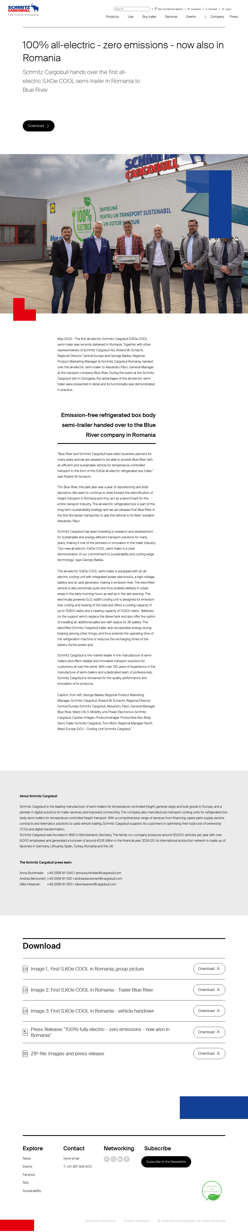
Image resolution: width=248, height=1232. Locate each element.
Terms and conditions (100, 1222)
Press (234, 17)
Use (131, 17)
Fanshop (29, 1176)
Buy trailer (149, 17)
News (27, 1159)
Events (191, 17)
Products (112, 17)
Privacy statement (137, 1222)
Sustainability (32, 1192)
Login (228, 9)
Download (36, 126)
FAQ (26, 1184)
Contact (213, 9)
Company (217, 17)
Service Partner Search (170, 9)
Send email (71, 1159)
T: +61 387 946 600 (77, 1167)
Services (171, 17)
